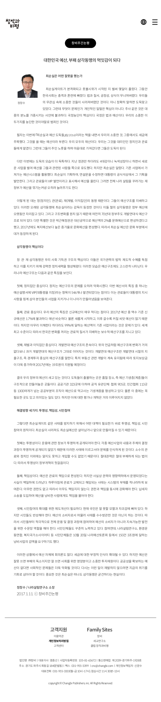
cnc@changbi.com (102, 666)
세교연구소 (99, 641)
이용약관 (59, 636)
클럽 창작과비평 (100, 646)
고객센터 (59, 646)
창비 (99, 636)
